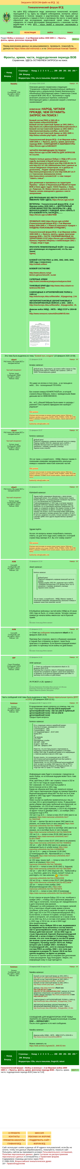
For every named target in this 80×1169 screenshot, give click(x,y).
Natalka (14, 84)
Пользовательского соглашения (57, 1152)
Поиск (70, 32)
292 (69, 71)
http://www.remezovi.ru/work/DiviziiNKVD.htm (49, 314)
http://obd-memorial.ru (48, 988)
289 (55, 71)
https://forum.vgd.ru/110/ (63, 200)
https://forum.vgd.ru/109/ (40, 152)
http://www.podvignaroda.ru (61, 994)
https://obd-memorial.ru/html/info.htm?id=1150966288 (48, 848)
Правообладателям (16, 1163)
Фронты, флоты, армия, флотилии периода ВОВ (33, 39)
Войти (50, 32)
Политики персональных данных (17, 1154)
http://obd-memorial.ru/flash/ (41, 163)
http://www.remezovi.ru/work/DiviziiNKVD (48, 1037)
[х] (58, 2)
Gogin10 (54, 78)
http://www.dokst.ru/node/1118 (42, 176)
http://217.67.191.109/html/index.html (49, 165)
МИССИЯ (39, 1133)
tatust (61, 78)
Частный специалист (13, 370)
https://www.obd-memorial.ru (28, 48)
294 (20, 74)
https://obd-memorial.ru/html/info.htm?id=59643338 (50, 832)
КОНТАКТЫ (14, 1136)
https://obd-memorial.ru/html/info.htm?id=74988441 (51, 825)
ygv (14, 657)
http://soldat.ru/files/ (38, 264)
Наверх (72, 83)
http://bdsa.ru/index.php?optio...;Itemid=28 (48, 135)
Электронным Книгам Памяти (61, 48)
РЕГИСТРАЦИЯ (30, 32)
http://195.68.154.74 (67, 163)
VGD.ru (10, 32)
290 (60, 71)
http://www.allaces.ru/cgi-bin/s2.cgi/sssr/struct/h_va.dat (42, 274)
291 (64, 71)
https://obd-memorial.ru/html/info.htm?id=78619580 (50, 869)
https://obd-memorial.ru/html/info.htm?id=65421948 (50, 893)
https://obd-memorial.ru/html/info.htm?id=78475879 (45, 888)
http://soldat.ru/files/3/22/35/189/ (43, 122)
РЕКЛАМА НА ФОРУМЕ (39, 1136)
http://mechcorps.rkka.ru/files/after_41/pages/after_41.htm (53, 1008)
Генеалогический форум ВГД (45, 7)
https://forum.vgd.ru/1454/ (57, 221)
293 (73, 71)
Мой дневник (33, 412)
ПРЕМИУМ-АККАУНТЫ (14, 1140)
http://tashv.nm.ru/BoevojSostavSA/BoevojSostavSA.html (54, 127)
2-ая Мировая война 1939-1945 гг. (41, 38)
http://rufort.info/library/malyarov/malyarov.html (50, 281)
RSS (41, 1159)
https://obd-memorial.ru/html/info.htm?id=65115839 (50, 882)
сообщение (45, 633)
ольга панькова (43, 78)
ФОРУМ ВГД (39, 1143)
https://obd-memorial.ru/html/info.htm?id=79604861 (45, 863)
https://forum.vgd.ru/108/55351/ (61, 238)
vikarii (14, 360)
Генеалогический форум (12, 1068)
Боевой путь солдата (44, 356)
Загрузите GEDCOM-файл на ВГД (38, 2)
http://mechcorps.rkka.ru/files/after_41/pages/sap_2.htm (53, 296)
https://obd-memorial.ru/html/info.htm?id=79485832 (50, 843)
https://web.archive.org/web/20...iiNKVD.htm (47, 1046)
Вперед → (8, 76)
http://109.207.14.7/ (67, 172)
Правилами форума (49, 1156)
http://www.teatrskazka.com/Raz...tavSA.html (49, 131)
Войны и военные (15, 38)
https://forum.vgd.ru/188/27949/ (43, 215)
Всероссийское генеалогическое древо (33, 1161)
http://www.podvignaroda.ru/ (41, 172)
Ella (33, 78)
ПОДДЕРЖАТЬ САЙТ (39, 1140)
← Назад (8, 73)
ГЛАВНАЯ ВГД (14, 1143)
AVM (14, 562)
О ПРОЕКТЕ (14, 1133)
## (77, 83)
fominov (14, 703)
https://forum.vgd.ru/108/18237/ (43, 146)
